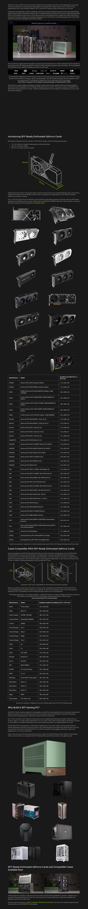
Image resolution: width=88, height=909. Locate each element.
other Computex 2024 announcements (39, 902)
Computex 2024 (39, 203)
